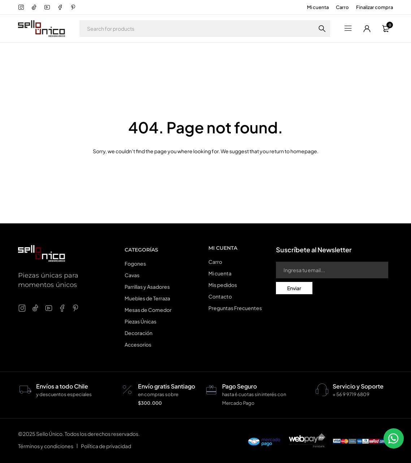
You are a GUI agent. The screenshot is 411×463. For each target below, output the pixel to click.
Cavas (132, 275)
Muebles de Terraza (147, 298)
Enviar (294, 288)
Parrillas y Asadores (147, 286)
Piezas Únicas (140, 321)
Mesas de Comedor (148, 309)
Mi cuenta (318, 7)
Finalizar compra (374, 7)
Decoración (138, 333)
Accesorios (138, 344)
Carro (342, 7)
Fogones (135, 263)
